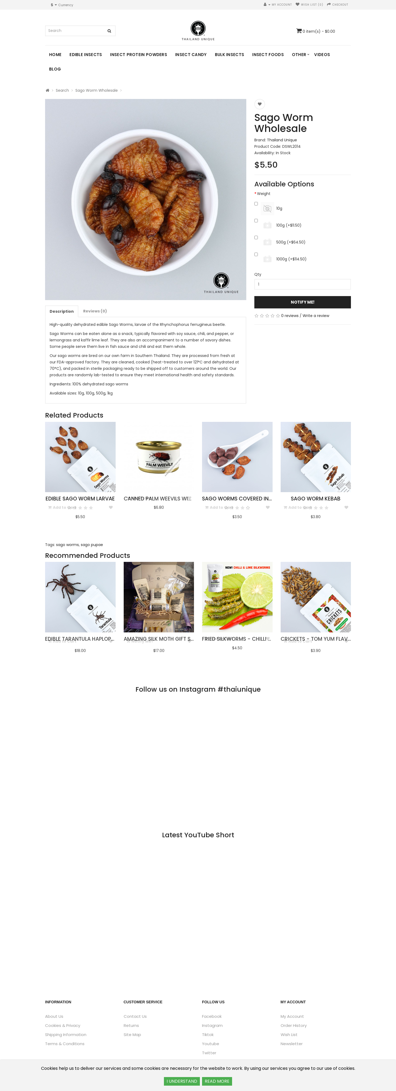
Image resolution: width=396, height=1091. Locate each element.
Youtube (210, 1043)
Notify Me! (302, 302)
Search (62, 90)
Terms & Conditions (65, 1043)
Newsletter (292, 1043)
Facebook (212, 1016)
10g (268, 208)
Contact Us (135, 1016)
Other (299, 54)
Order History (294, 1025)
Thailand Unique (282, 140)
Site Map (132, 1034)
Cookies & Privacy (62, 1025)
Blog (55, 69)
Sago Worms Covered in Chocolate (251, 498)
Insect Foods (268, 54)
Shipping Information (65, 1034)
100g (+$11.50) (278, 225)
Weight (263, 193)
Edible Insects (85, 54)
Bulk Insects (229, 54)
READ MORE (217, 1081)
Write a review (316, 315)
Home (55, 54)
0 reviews (290, 315)
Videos (322, 54)
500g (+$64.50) (280, 242)
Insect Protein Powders (138, 54)
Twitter (209, 1053)
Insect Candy (191, 54)
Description (62, 311)
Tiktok (208, 1034)
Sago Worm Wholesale (96, 90)
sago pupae (92, 544)
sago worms (67, 544)
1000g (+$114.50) (280, 259)
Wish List (289, 1034)
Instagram (212, 1025)
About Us (54, 1016)
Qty (257, 274)
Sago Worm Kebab (315, 498)
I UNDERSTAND (182, 1081)
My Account (292, 1016)
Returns (131, 1025)
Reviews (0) (95, 311)
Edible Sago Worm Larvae (80, 498)
